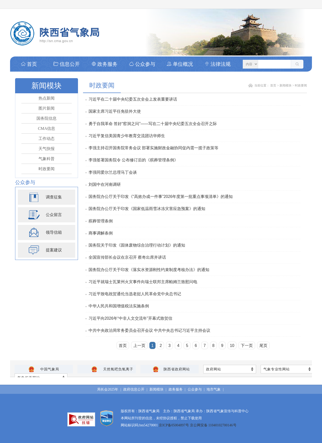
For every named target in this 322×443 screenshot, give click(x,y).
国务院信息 (46, 118)
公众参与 (142, 64)
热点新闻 (46, 98)
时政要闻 (46, 169)
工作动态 (46, 138)
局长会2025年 (107, 389)
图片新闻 (46, 108)
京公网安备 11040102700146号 (213, 425)
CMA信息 (46, 128)
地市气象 (214, 389)
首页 (29, 64)
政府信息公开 (133, 389)
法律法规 (218, 64)
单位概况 (180, 64)
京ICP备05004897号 (174, 425)
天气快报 (46, 148)
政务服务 (104, 64)
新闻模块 (285, 85)
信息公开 (67, 64)
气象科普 (46, 159)
